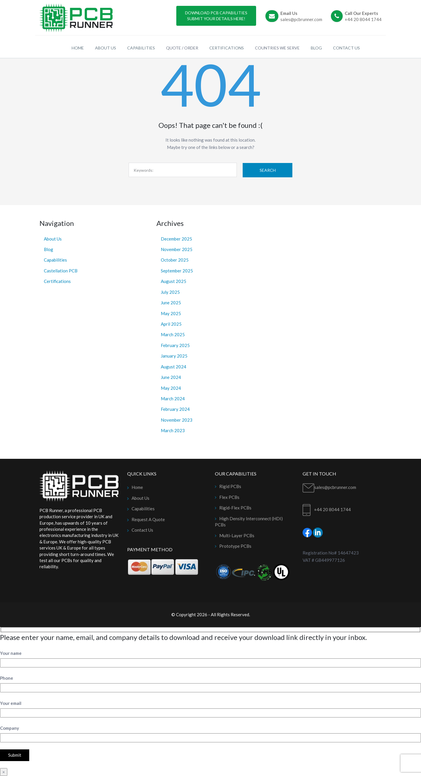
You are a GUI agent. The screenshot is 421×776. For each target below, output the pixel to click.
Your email (10, 703)
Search (268, 170)
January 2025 (174, 355)
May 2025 (171, 313)
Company (9, 728)
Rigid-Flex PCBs (235, 507)
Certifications (57, 281)
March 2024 (173, 398)
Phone (6, 678)
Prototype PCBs (235, 546)
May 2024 (171, 388)
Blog (48, 249)
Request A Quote (148, 519)
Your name (11, 653)
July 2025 (170, 292)
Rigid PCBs (230, 486)
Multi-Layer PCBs (236, 535)
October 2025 (175, 259)
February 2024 (175, 409)
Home (137, 487)
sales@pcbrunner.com (301, 19)
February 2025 (175, 345)
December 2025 (176, 238)
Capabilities (55, 259)
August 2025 (173, 281)
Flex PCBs (229, 497)
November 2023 (176, 420)
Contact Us (142, 530)
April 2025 (171, 324)
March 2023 (173, 430)
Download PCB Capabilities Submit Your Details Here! (216, 15)
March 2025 (173, 334)
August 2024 (173, 366)
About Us (53, 238)
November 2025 (176, 249)
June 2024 (171, 377)
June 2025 (171, 302)
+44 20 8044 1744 (363, 19)
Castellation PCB (60, 270)
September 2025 (177, 270)
